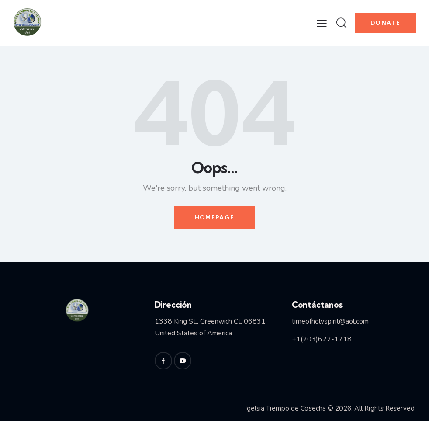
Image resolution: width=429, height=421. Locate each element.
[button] (322, 23)
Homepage (214, 217)
